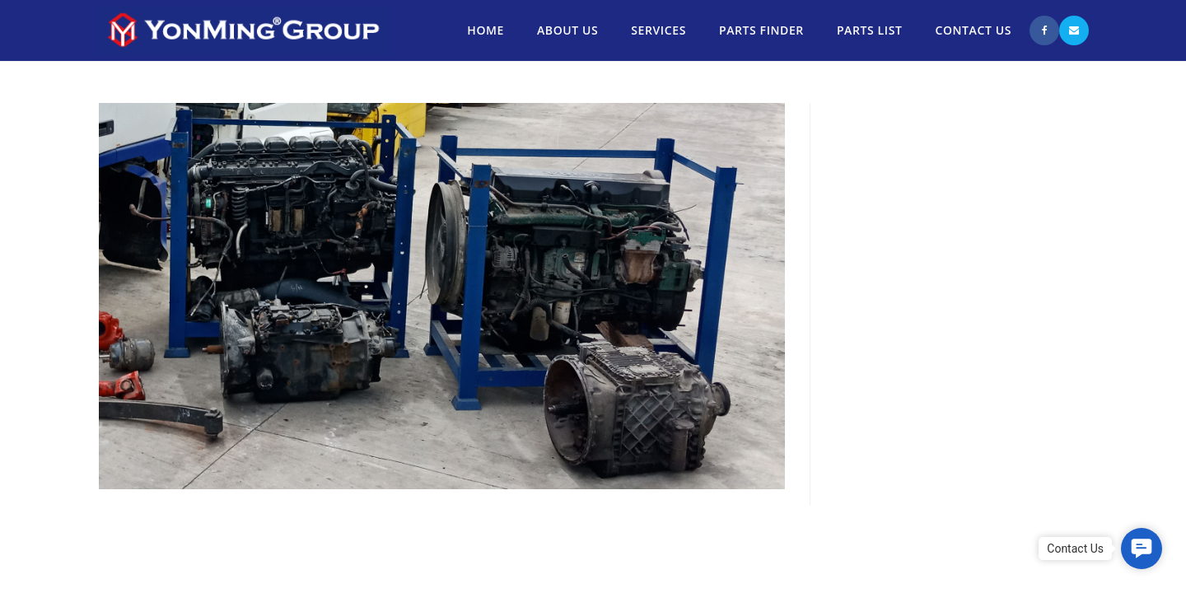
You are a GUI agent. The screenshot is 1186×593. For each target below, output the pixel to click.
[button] (1141, 548)
